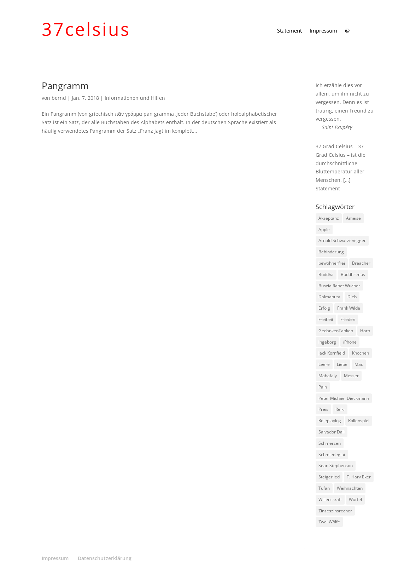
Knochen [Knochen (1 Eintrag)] (360, 353)
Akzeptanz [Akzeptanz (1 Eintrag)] (328, 218)
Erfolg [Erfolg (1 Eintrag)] (324, 308)
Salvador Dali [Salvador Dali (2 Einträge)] (331, 432)
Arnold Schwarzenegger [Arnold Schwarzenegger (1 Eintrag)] (342, 240)
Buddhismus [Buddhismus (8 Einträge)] (353, 274)
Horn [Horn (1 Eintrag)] (365, 331)
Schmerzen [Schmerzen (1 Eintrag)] (329, 443)
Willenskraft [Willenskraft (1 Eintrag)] (330, 499)
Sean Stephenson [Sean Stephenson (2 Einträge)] (335, 465)
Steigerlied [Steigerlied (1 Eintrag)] (329, 477)
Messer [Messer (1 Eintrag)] (351, 376)
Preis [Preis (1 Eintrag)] (323, 409)
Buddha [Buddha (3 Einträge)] (326, 274)
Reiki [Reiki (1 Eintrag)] (340, 409)
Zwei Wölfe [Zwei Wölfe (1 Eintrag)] (329, 522)
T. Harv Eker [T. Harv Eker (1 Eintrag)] (359, 477)
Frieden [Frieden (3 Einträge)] (347, 319)
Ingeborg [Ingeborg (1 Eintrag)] (327, 342)
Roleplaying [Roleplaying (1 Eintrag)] (329, 421)
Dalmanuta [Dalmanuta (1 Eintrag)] (329, 297)
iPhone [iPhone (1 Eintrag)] (350, 342)
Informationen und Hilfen (135, 97)
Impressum (323, 31)
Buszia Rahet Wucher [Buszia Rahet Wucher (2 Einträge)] (339, 286)
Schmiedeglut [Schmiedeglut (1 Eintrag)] (331, 455)
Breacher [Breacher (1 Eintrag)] (361, 263)
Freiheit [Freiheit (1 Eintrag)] (325, 319)
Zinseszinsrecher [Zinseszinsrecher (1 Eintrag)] (335, 511)
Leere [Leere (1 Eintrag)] (324, 364)
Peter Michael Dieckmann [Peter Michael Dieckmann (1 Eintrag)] (343, 398)
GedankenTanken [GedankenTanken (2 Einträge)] (335, 331)
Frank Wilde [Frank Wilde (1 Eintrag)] (348, 308)
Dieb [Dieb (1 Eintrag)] (352, 297)
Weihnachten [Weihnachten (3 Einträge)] (350, 488)
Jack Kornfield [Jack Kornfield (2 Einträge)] (331, 353)
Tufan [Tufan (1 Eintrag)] (324, 488)
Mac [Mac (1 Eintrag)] (359, 364)
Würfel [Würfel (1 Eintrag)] (355, 499)
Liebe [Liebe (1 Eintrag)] (342, 364)
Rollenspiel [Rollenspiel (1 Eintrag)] (358, 421)
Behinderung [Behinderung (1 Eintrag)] (331, 252)
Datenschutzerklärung (104, 558)
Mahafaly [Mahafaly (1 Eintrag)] (327, 376)
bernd (59, 97)
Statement (289, 31)
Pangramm (65, 85)
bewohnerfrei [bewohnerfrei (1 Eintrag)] (331, 263)
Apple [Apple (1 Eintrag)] (324, 229)
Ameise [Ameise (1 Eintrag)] (353, 218)
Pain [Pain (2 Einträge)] (322, 387)
